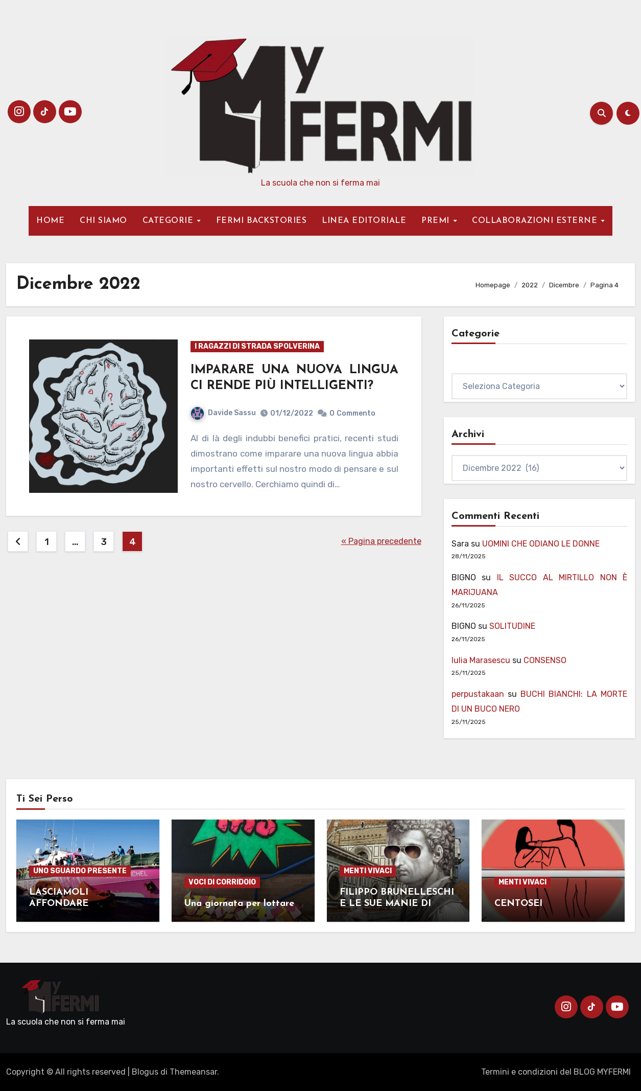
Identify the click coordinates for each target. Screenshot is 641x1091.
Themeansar (193, 1072)
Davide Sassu (223, 412)
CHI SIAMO (103, 221)
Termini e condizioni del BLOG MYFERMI (556, 1072)
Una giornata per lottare (239, 903)
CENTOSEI (518, 903)
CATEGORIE (169, 221)
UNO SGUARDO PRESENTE (80, 871)
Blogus (145, 1072)
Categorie (470, 365)
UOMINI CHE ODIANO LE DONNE (541, 544)
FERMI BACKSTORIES (261, 221)
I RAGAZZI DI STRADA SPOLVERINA (257, 346)
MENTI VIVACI (368, 871)
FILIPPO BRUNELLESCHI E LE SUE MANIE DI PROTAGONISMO (397, 903)
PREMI (436, 221)
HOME (50, 221)
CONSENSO (545, 660)
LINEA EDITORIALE (364, 221)
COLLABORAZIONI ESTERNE (536, 221)
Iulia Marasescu (481, 660)
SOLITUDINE (512, 626)
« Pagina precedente (381, 541)
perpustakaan (478, 694)
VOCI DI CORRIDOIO (222, 882)
